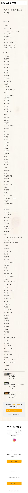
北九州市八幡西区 (9, 337)
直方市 (6, 254)
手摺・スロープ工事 (10, 198)
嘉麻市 (6, 159)
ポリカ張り (7, 310)
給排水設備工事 (9, 204)
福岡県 (6, 148)
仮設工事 (7, 265)
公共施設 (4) (8, 37)
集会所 (6, 270)
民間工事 (7, 257)
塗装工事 (7, 64)
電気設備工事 (8, 176)
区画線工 (7, 245)
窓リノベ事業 (8, 354)
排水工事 (7, 162)
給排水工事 (7, 81)
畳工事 (6, 220)
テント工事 (7, 346)
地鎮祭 (6, 329)
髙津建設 (7, 128)
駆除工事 (7, 98)
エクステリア (8, 240)
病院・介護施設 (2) (10, 48)
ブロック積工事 (9, 276)
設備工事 (7, 315)
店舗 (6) (6, 25)
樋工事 (6, 145)
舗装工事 (7, 248)
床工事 (6, 287)
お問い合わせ (14, 483)
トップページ (6, 7)
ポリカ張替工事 (9, 126)
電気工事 (7, 226)
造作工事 (7, 351)
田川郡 (6, 173)
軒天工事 (7, 75)
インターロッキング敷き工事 (13, 237)
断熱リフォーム (9, 218)
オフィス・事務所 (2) (10, 42)
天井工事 (7, 293)
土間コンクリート (9, 229)
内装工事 (7, 201)
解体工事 (7, 117)
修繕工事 (7, 318)
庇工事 (6, 301)
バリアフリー (8, 195)
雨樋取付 (7, 296)
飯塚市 (6, 137)
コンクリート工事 (9, 89)
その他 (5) (7, 34)
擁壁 (5, 92)
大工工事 (7, 78)
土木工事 (7, 87)
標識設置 (7, 365)
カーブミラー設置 (9, 362)
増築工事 (7, 56)
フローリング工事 (9, 282)
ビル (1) (6, 39)
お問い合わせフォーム (14, 411)
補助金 (6, 192)
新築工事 (7, 59)
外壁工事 (7, 70)
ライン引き (7, 251)
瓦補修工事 (7, 298)
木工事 (6, 106)
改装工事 (7, 223)
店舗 (5, 167)
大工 (5, 335)
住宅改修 (7, 190)
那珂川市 (7, 326)
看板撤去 (7, 120)
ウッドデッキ (8, 348)
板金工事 (7, 101)
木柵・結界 (7, 304)
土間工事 (7, 231)
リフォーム (7, 140)
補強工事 (7, 123)
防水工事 (7, 259)
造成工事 (7, 321)
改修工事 (7, 61)
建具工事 (7, 109)
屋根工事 (7, 179)
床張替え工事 (8, 184)
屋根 (5, 156)
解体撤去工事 (8, 273)
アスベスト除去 (9, 262)
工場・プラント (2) (10, 45)
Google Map (14, 461)
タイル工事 (7, 112)
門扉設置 (7, 332)
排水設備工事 (8, 312)
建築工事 (7, 151)
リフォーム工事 (9, 95)
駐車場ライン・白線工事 (11, 243)
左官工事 (7, 103)
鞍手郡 (6, 165)
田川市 (6, 307)
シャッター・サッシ (10, 360)
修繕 (5, 114)
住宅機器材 (7, 284)
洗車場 (6, 340)
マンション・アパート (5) (12, 31)
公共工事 (7, 134)
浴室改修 (7, 212)
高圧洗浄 (7, 67)
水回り (6, 279)
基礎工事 (7, 323)
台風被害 (7, 142)
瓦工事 (6, 73)
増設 (5, 234)
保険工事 (7, 153)
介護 (5, 187)
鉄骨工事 (7, 343)
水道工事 (7, 84)
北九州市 (7, 181)
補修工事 (7, 209)
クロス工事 (7, 215)
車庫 (5, 131)
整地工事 (7, 357)
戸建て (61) (7, 28)
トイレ (6, 206)
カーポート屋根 (9, 290)
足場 (5, 268)
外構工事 (7, 170)
